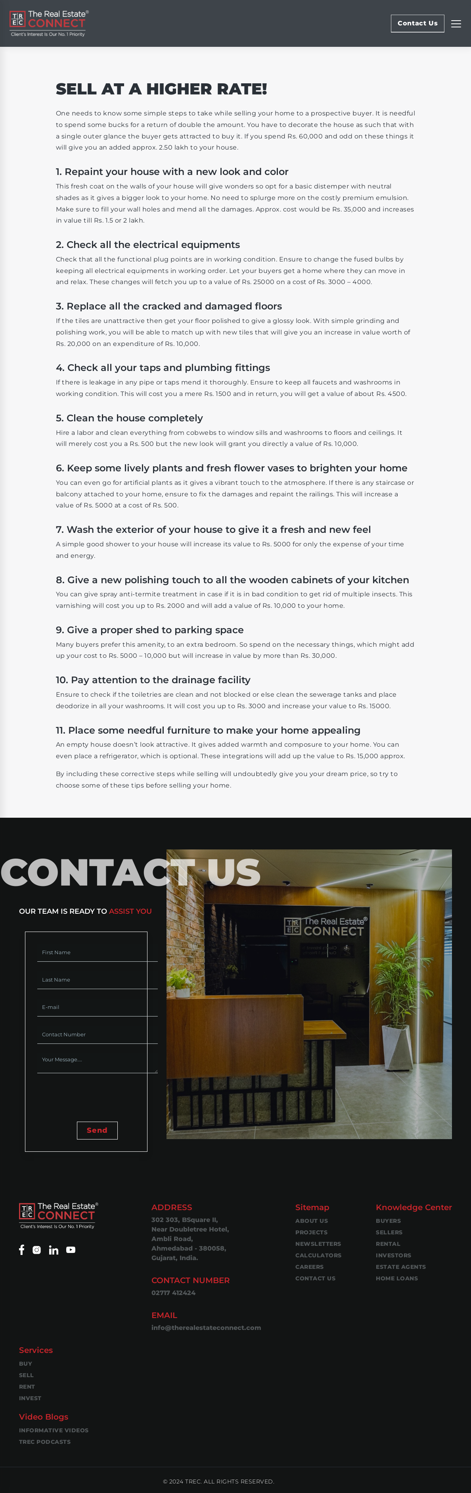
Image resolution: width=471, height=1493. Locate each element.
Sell (26, 1375)
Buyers (388, 1220)
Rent (27, 1386)
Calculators (318, 1255)
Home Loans (397, 1278)
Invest (30, 1398)
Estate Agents (401, 1266)
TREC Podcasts (45, 1441)
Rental (388, 1243)
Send (97, 1130)
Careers (309, 1266)
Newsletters (318, 1243)
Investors (394, 1255)
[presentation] (97, 1098)
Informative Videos (54, 1430)
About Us (311, 1220)
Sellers (389, 1232)
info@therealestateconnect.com (206, 1328)
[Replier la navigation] (456, 23)
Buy (26, 1363)
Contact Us (418, 23)
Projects (311, 1232)
